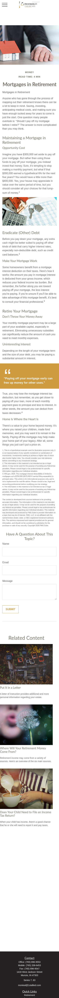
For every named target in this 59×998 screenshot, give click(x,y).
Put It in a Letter (10, 687)
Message (7, 581)
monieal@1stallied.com (29, 985)
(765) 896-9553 (33, 962)
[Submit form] (10, 609)
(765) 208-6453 (33, 965)
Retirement (29, 995)
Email (5, 562)
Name (5, 543)
